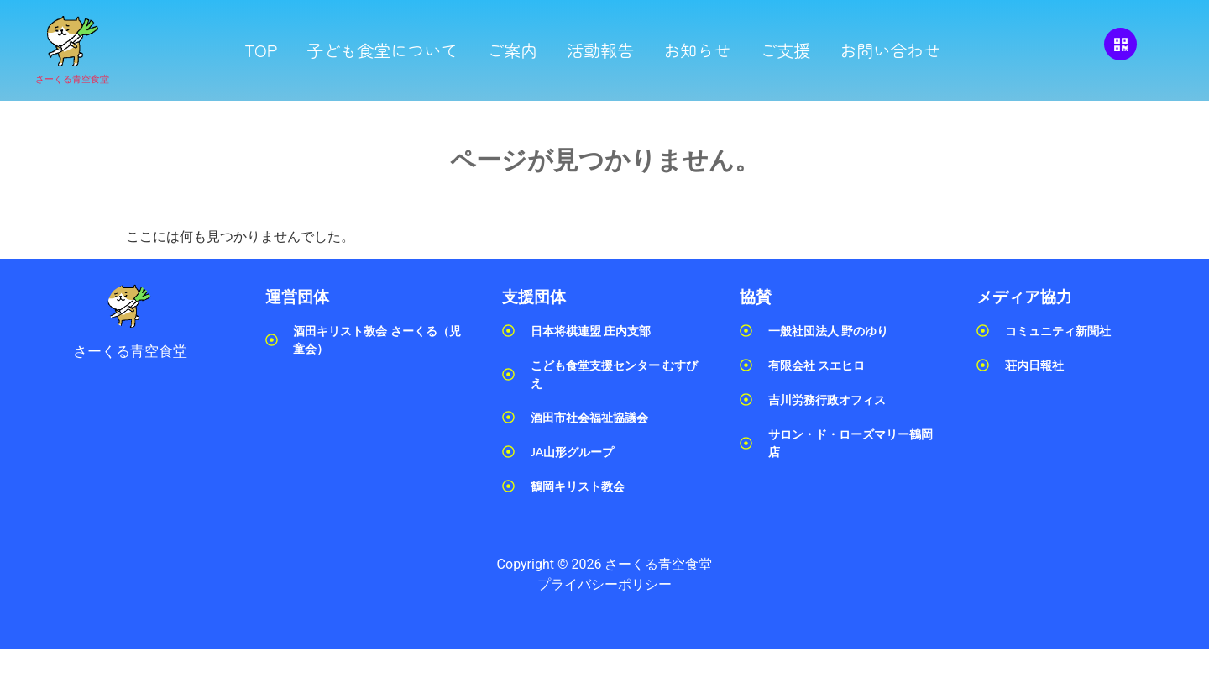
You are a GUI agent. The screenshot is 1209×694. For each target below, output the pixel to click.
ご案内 (512, 50)
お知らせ (696, 50)
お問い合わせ (890, 50)
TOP (260, 50)
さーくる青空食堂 (72, 79)
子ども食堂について (382, 50)
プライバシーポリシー (604, 584)
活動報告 (600, 50)
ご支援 (785, 50)
